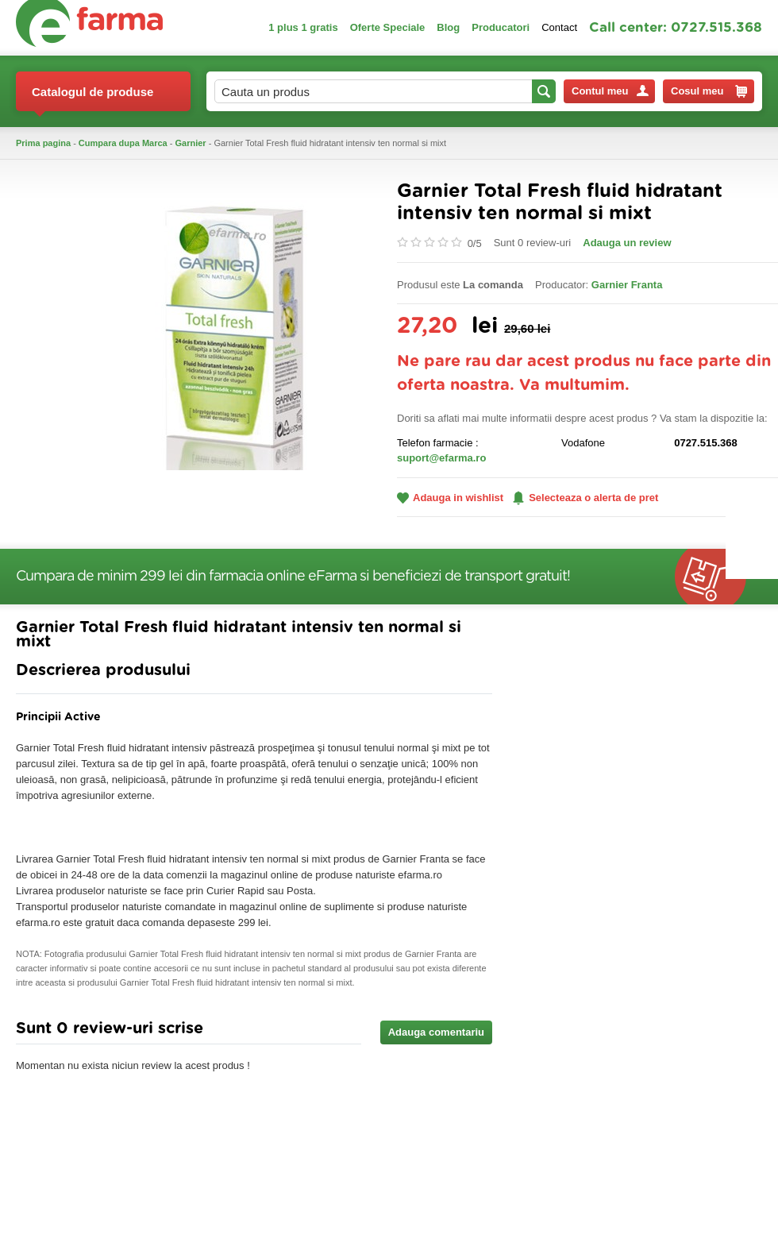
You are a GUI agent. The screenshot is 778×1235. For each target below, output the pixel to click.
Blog (448, 27)
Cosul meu (709, 91)
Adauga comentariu (436, 1032)
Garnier (190, 143)
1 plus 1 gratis (302, 27)
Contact (559, 27)
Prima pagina (43, 143)
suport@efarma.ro (441, 458)
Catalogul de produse (92, 98)
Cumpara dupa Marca (123, 143)
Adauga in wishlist (450, 498)
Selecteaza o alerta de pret (585, 498)
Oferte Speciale (388, 27)
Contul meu (610, 91)
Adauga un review (627, 243)
